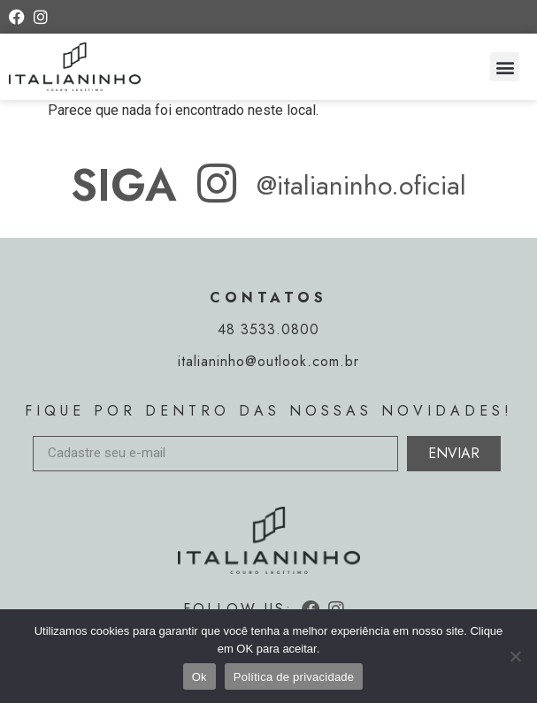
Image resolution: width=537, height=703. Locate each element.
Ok (199, 677)
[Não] (515, 656)
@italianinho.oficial (361, 185)
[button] (504, 66)
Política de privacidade (294, 677)
